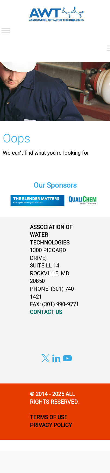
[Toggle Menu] (5, 30)
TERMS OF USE (48, 417)
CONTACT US (46, 312)
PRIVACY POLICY (51, 425)
